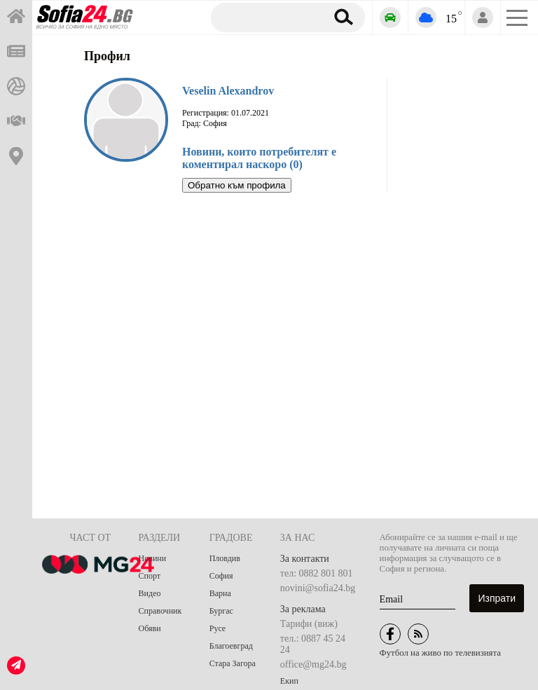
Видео (150, 593)
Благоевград (231, 646)
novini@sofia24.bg (317, 588)
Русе (217, 628)
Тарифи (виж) (309, 624)
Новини (153, 558)
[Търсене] (265, 16)
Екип (289, 681)
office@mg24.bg (313, 664)
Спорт (150, 576)
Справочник (160, 611)
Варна (220, 593)
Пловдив (224, 558)
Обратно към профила (237, 185)
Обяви (150, 628)
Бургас (221, 611)
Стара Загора (232, 663)
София (221, 576)
